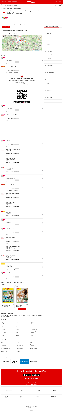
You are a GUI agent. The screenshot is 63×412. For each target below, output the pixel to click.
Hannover (18, 322)
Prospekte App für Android (31, 381)
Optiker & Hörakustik (49, 72)
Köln (2, 326)
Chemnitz (32, 332)
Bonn (17, 332)
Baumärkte (47, 37)
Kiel (31, 334)
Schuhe (47, 83)
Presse (52, 398)
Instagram (37, 399)
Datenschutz (53, 399)
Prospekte (4, 1)
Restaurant (47, 79)
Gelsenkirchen (33, 326)
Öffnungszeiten (7, 398)
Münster (17, 335)
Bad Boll (2, 8)
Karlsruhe (32, 322)
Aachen (31, 328)
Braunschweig (33, 331)
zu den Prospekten (6, 26)
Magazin (56, 1)
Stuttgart (3, 329)
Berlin (34, 2)
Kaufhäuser (18, 344)
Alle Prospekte (22, 309)
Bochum (17, 328)
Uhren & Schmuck (33, 347)
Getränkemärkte (48, 58)
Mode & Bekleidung (49, 69)
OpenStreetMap (36, 50)
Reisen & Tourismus (49, 76)
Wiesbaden (32, 323)
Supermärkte (48, 93)
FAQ (21, 399)
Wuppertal (18, 329)
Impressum (53, 402)
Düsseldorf (3, 332)
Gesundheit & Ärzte (49, 54)
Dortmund (3, 331)
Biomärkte (47, 40)
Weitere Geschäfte (33, 350)
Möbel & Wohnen (49, 65)
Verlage (21, 398)
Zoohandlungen (48, 97)
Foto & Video (4, 351)
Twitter (37, 398)
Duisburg (17, 326)
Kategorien (14, 1)
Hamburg (3, 323)
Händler (9, 1)
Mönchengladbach (33, 329)
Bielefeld (17, 331)
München (3, 325)
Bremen (2, 335)
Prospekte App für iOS (31, 382)
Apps (60, 1)
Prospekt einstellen (23, 397)
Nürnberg (17, 325)
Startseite (6, 397)
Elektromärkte (48, 51)
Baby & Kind (48, 33)
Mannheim (18, 334)
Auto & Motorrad (49, 30)
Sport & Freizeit (48, 90)
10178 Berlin (58, 5)
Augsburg (32, 325)
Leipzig (17, 323)
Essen (2, 334)
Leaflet (32, 50)
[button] (40, 36)
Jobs (51, 397)
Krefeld (31, 335)
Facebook (37, 397)
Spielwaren (48, 86)
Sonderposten (33, 341)
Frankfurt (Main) (4, 328)
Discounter (47, 44)
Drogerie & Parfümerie (49, 47)
